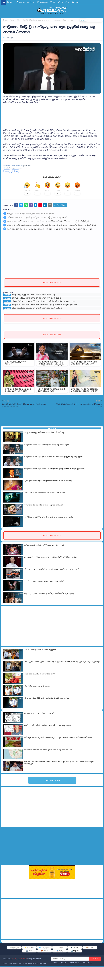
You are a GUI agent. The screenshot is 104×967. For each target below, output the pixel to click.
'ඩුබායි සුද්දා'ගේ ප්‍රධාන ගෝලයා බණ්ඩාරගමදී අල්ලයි (44, 582)
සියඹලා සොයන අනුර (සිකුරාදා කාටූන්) (39, 714)
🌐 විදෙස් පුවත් (44, 948)
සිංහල (83, 20)
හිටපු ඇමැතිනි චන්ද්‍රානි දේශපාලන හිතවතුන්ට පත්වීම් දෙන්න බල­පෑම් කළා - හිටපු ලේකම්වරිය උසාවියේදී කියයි (51, 226)
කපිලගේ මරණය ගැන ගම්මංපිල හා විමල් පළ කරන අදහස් (30, 214)
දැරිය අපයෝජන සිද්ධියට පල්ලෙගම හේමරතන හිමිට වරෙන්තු (37, 309)
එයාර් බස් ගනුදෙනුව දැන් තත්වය (37, 686)
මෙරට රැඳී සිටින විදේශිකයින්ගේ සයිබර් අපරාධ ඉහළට (45, 493)
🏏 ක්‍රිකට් (44, 951)
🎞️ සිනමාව (90, 948)
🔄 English (75, 951)
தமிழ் (99, 20)
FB (60, 2)
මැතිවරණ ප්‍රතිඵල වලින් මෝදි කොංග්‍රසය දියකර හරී (44, 546)
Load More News (52, 781)
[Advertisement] (52, 117)
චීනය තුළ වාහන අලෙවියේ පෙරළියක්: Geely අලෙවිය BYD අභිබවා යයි (51, 570)
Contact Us (87, 963)
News (7, 171)
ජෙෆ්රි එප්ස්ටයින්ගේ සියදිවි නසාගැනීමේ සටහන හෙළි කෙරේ (47, 726)
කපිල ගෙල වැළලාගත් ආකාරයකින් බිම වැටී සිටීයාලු (33, 295)
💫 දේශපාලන (29, 948)
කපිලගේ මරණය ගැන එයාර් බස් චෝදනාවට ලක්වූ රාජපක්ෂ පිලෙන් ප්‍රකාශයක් (45, 305)
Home (10, 2)
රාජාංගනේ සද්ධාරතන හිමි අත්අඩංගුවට (39, 674)
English (20, 2)
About (30, 2)
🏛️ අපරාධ (29, 951)
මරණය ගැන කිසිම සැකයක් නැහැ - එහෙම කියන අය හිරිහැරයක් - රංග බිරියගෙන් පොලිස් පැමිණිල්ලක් (48, 222)
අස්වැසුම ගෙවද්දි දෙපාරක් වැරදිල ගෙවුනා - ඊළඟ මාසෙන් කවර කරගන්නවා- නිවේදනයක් (58, 738)
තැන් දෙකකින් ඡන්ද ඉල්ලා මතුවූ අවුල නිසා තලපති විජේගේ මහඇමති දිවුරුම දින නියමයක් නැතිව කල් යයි (49, 229)
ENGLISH (91, 20)
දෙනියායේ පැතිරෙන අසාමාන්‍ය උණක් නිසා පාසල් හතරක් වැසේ (48, 750)
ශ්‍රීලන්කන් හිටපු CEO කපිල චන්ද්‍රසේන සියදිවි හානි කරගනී (46, 699)
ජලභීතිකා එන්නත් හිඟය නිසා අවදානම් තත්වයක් (43, 505)
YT (52, 2)
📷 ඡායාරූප (74, 948)
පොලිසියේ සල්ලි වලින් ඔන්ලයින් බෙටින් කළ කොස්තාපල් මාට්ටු (48, 517)
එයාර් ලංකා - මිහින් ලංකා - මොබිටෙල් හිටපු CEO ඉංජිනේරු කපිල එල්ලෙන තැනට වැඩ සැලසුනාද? (61, 662)
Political (15, 171)
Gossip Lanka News (19, 959)
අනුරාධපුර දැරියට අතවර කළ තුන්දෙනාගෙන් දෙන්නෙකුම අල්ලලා (49, 594)
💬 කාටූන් (59, 948)
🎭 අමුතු (59, 951)
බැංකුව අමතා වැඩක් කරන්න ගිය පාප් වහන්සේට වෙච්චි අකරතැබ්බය (51, 558)
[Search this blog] (70, 959)
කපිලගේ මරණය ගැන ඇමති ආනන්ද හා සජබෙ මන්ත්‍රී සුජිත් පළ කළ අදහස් (37, 218)
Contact (76, 2)
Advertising (42, 2)
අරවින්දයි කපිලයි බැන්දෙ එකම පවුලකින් (40, 650)
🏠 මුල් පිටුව (14, 948)
